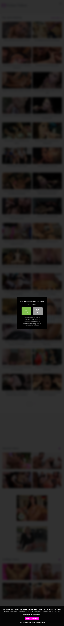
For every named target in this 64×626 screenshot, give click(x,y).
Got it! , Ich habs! (32, 618)
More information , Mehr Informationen (32, 623)
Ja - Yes (26, 311)
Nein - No (37, 311)
